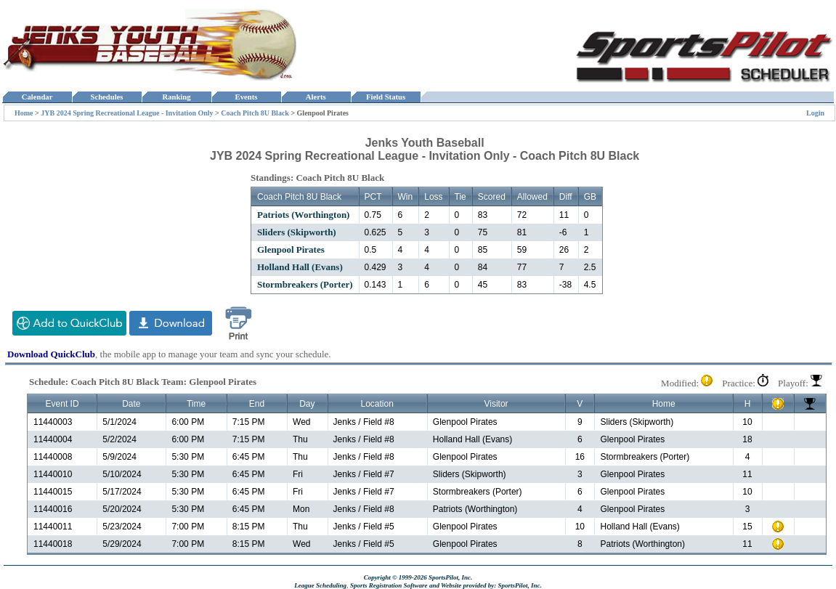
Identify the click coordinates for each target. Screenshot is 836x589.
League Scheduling (320, 585)
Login (815, 113)
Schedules (106, 97)
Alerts (316, 97)
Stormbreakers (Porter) (305, 284)
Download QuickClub (51, 354)
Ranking (176, 97)
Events (246, 97)
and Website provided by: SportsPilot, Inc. (485, 585)
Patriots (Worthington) (303, 214)
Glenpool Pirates (291, 249)
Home (24, 113)
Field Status (386, 97)
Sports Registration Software (389, 585)
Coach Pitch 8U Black (255, 113)
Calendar (36, 97)
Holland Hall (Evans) (300, 266)
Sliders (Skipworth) (296, 232)
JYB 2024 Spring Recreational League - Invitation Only (127, 113)
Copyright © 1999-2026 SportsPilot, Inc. (418, 577)
